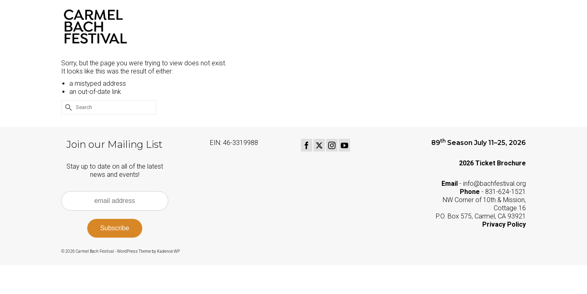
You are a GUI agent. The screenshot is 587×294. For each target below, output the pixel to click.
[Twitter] (319, 145)
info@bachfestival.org (494, 183)
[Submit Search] (67, 107)
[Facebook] (306, 145)
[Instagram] (332, 145)
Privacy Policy (504, 224)
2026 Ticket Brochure (492, 163)
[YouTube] (344, 145)
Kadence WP (168, 251)
